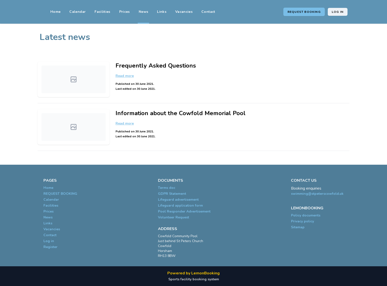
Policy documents (305, 215)
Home (55, 11)
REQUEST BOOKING (304, 12)
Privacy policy (302, 221)
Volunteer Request (173, 217)
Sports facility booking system (193, 279)
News (143, 11)
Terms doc (166, 187)
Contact (208, 11)
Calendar (77, 11)
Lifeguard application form (180, 205)
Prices (124, 11)
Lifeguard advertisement (178, 199)
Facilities (102, 11)
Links (161, 11)
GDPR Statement (172, 193)
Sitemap (298, 227)
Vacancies (184, 11)
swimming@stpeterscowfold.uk (317, 193)
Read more (125, 75)
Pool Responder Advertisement (184, 211)
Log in (338, 12)
